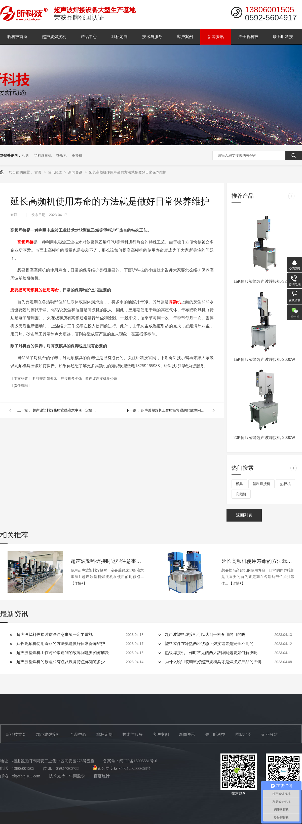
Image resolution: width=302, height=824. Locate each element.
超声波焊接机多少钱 (101, 378)
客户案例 (185, 37)
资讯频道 (55, 172)
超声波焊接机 (54, 37)
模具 (25, 155)
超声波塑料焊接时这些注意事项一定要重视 (65, 410)
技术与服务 (152, 37)
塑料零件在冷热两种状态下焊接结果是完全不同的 (209, 643)
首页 (38, 172)
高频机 (77, 155)
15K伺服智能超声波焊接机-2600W (264, 359)
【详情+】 (79, 583)
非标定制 (119, 37)
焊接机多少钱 (72, 378)
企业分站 (269, 734)
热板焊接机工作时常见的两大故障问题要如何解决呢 (211, 652)
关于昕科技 (248, 37)
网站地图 (243, 734)
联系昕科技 (283, 37)
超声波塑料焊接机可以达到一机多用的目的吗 (205, 634)
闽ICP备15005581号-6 (138, 761)
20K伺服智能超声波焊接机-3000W (264, 437)
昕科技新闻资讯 (45, 378)
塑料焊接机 (43, 155)
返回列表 (244, 515)
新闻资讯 (216, 37)
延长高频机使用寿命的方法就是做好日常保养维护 (127, 172)
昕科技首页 (17, 37)
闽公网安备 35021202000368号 (121, 768)
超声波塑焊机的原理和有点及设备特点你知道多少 (60, 662)
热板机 (61, 155)
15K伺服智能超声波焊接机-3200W (264, 281)
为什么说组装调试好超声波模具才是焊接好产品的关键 (213, 662)
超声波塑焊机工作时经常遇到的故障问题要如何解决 (173, 410)
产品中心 (89, 37)
